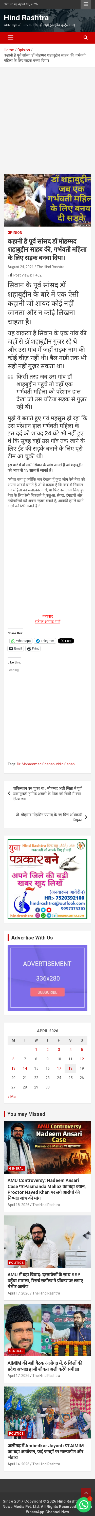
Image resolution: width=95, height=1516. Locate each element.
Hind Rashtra (26, 17)
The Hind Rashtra (50, 267)
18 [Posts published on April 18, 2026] (70, 1068)
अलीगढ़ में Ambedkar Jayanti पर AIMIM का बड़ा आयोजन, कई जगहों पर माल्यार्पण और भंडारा (46, 1451)
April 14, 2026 (18, 1464)
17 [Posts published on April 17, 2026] (59, 1068)
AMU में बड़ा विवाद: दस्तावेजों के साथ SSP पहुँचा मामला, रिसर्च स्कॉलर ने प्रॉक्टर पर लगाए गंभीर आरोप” (45, 1280)
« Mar (12, 1096)
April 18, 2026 (18, 1205)
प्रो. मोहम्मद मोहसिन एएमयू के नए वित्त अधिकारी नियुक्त (49, 817)
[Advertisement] (47, 124)
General (16, 1168)
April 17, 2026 (18, 1293)
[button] (83, 1504)
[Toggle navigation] (10, 38)
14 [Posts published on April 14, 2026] (25, 1068)
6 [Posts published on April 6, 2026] (13, 1059)
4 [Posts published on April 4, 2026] (70, 1049)
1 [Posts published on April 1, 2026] (36, 1049)
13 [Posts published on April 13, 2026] (13, 1068)
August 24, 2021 (21, 267)
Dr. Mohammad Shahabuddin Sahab (46, 764)
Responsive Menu (86, 4)
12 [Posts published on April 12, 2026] (82, 1059)
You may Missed (26, 1114)
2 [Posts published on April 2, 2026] (48, 1049)
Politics (16, 1263)
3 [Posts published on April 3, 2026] (59, 1049)
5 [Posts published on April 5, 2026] (82, 1049)
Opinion (15, 233)
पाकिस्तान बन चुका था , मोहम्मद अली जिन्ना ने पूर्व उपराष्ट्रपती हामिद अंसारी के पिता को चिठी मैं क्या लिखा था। (47, 793)
